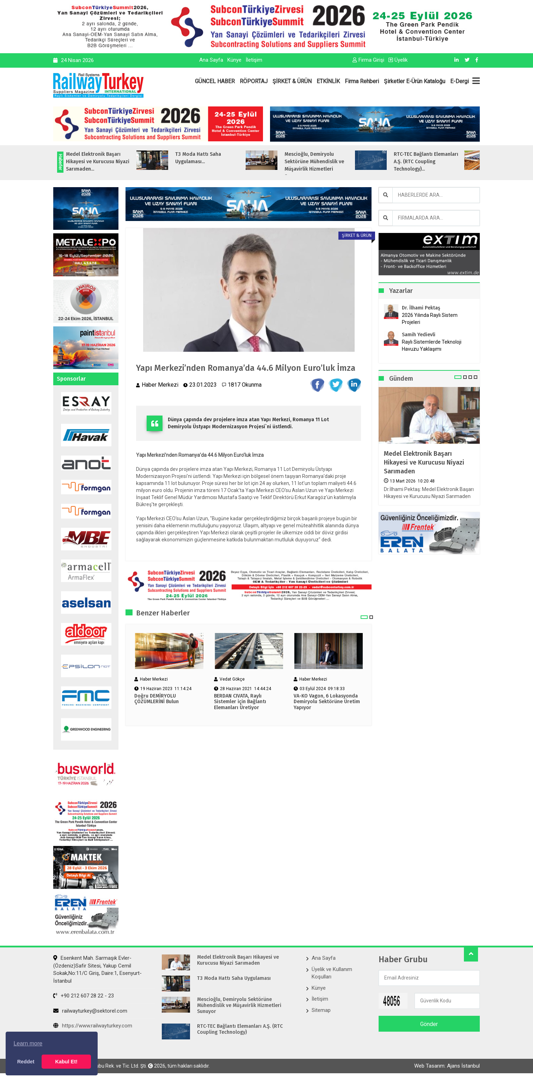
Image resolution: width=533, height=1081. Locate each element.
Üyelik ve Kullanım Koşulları (332, 973)
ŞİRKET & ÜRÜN (292, 81)
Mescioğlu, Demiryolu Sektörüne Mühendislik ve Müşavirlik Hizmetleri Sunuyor (239, 1005)
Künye (234, 60)
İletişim (254, 60)
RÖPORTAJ (254, 81)
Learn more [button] (27, 1043)
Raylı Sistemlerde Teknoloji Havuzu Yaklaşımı (431, 345)
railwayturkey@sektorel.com (90, 1011)
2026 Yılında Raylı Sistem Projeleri (430, 318)
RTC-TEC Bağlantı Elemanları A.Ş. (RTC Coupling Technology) (240, 1029)
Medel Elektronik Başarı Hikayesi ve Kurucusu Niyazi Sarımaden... (112, 161)
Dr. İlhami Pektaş (421, 308)
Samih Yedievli (418, 335)
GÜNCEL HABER (215, 81)
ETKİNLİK (328, 81)
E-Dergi (459, 81)
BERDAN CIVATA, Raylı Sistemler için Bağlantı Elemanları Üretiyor (240, 702)
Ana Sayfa (211, 60)
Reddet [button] (26, 1061)
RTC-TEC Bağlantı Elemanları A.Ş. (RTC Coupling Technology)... (440, 161)
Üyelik (398, 60)
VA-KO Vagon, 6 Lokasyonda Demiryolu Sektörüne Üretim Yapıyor (327, 702)
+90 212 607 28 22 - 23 (83, 996)
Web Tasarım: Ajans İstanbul (447, 1066)
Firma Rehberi (362, 81)
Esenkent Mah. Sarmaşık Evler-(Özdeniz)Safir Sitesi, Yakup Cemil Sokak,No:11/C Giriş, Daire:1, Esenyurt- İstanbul (97, 969)
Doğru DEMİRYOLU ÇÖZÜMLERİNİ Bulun (156, 699)
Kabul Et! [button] (66, 1061)
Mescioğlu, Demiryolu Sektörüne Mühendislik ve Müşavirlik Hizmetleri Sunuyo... (329, 165)
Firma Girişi (368, 60)
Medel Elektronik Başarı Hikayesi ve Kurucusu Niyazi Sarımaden (424, 462)
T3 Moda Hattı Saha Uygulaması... (212, 158)
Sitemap (321, 1010)
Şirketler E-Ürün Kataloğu (414, 81)
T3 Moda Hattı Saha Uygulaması (234, 978)
